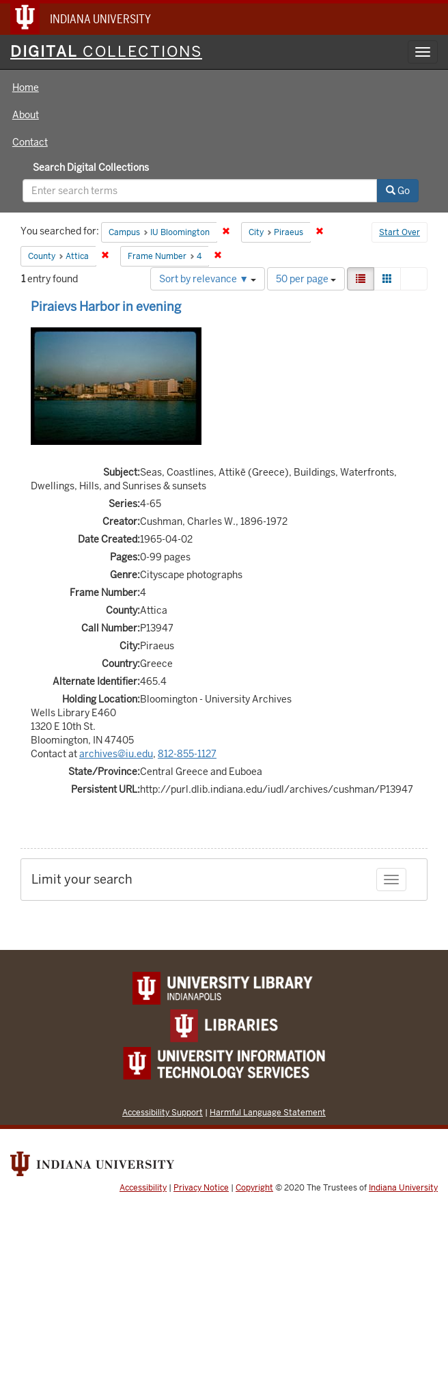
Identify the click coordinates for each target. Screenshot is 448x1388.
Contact (30, 142)
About (25, 115)
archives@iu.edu (116, 754)
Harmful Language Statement (268, 1112)
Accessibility (143, 1187)
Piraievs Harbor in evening (106, 306)
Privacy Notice (201, 1187)
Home (25, 87)
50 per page (306, 279)
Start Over (399, 232)
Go (398, 191)
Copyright (254, 1187)
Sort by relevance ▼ (207, 279)
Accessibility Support (162, 1112)
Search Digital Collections (91, 167)
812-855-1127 (187, 754)
